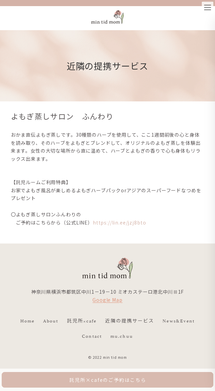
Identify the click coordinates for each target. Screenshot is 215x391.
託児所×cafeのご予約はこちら (107, 379)
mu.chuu (121, 335)
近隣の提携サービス (129, 320)
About (51, 320)
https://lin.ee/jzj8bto (119, 222)
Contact (92, 335)
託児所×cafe (82, 320)
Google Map (107, 299)
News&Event (179, 320)
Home (27, 320)
